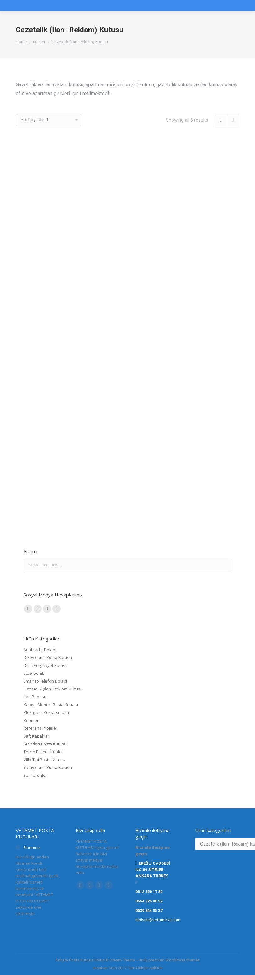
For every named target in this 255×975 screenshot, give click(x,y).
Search (225, 565)
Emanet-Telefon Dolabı (45, 681)
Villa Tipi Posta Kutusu (44, 759)
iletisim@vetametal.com (157, 920)
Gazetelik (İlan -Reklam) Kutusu (53, 689)
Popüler (31, 720)
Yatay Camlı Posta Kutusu (48, 767)
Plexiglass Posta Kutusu (46, 712)
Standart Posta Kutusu (45, 744)
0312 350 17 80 (148, 891)
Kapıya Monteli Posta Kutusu (51, 704)
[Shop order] (48, 120)
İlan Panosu (35, 697)
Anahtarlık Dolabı (40, 649)
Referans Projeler (40, 728)
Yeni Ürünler (35, 775)
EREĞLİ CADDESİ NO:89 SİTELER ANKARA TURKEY (152, 869)
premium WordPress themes (174, 960)
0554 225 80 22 (148, 901)
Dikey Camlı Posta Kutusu (48, 657)
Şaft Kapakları (37, 736)
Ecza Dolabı (34, 673)
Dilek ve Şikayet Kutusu (46, 665)
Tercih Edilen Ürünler (43, 751)
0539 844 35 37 (148, 910)
